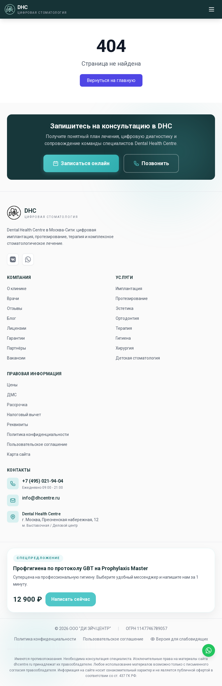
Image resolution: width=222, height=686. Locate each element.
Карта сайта (18, 454)
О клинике (17, 288)
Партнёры (16, 348)
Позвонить (151, 163)
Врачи (13, 298)
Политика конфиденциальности (38, 434)
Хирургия (125, 348)
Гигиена (123, 338)
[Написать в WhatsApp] (208, 650)
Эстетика (124, 308)
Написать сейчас (70, 599)
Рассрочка (17, 404)
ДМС (12, 394)
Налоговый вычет (24, 414)
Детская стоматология (138, 358)
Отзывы (14, 308)
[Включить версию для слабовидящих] (179, 639)
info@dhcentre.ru (41, 498)
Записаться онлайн (81, 163)
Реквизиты (17, 424)
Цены (12, 385)
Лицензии (16, 328)
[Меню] (211, 9)
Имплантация (129, 288)
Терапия (124, 328)
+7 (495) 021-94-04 (42, 481)
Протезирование (132, 298)
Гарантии (16, 338)
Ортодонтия (127, 318)
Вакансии (16, 358)
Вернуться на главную (111, 80)
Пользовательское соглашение (37, 444)
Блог (11, 318)
